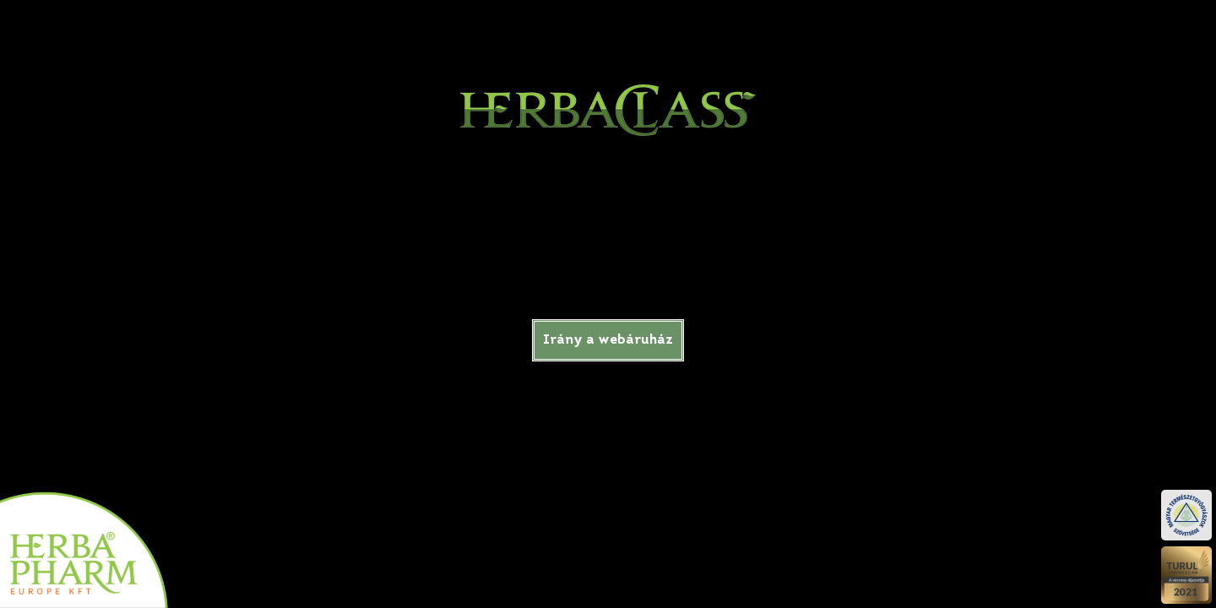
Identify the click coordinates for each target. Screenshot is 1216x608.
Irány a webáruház (608, 340)
